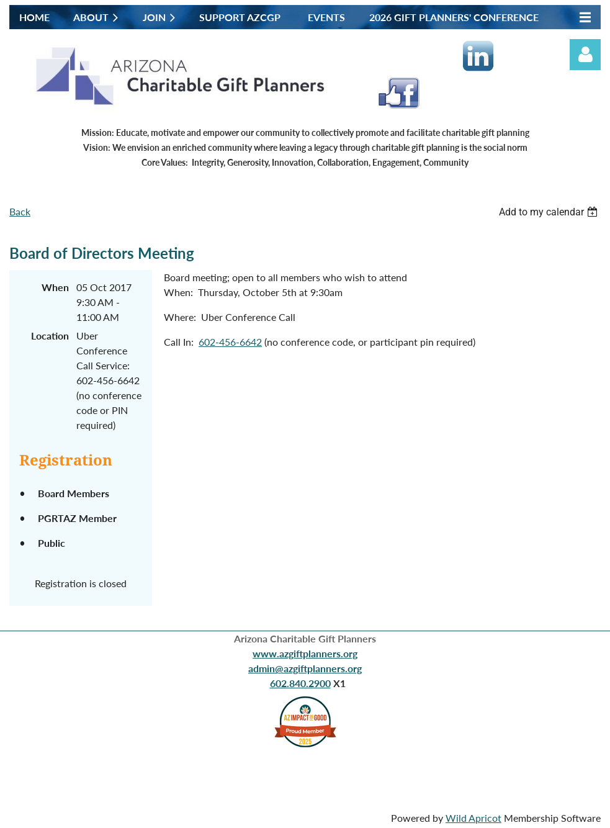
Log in (585, 54)
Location (50, 335)
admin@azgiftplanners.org (305, 668)
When (55, 287)
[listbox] (550, 212)
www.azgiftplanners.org (305, 653)
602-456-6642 (230, 342)
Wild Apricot (473, 818)
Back (19, 211)
